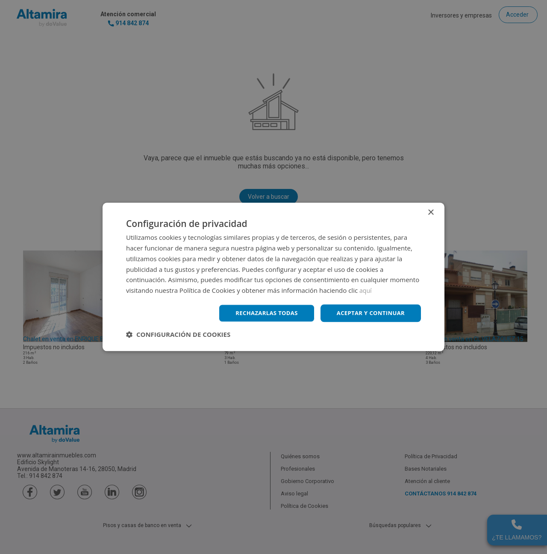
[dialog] (273, 277)
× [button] (430, 212)
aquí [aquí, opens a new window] (366, 290)
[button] (178, 335)
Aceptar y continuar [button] (368, 313)
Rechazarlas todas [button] (259, 313)
